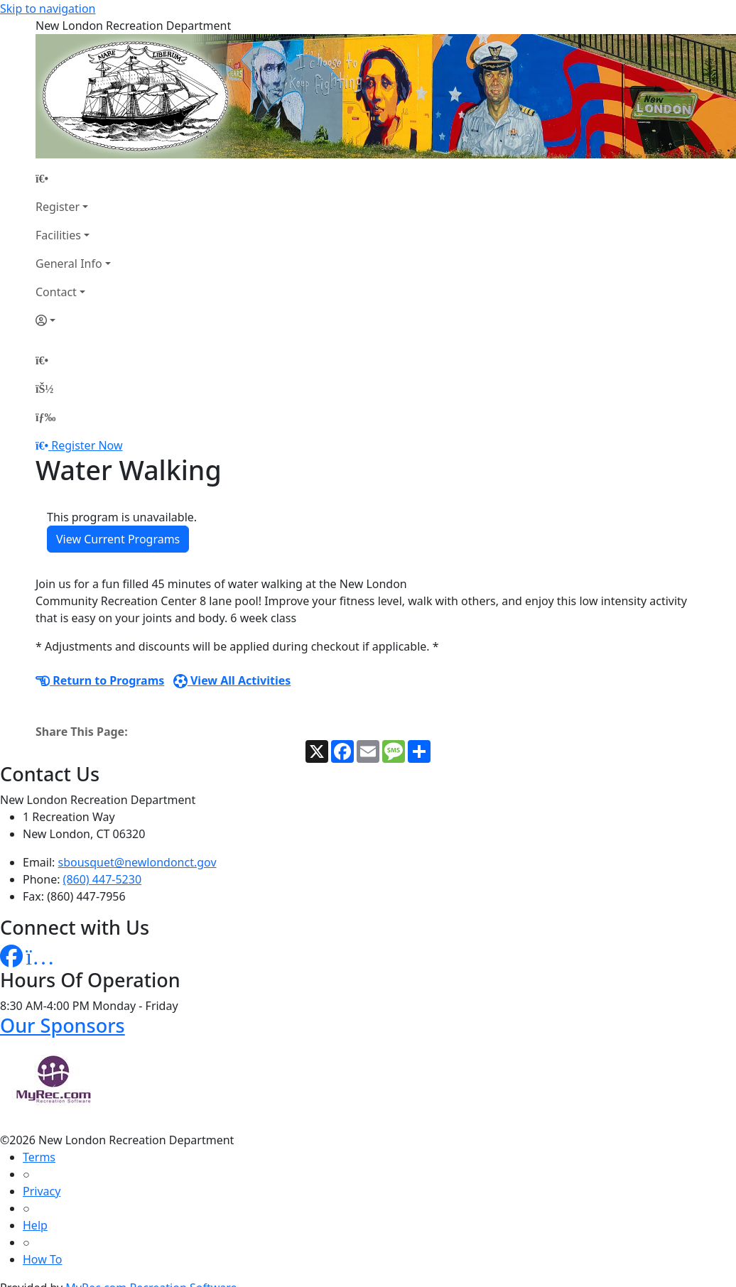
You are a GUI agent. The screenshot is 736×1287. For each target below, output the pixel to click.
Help (35, 1225)
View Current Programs (118, 539)
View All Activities (232, 680)
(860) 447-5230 (102, 879)
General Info (69, 263)
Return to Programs (100, 680)
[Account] (73, 320)
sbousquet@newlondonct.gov (137, 862)
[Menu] (45, 417)
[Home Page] (73, 178)
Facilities (58, 235)
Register (58, 206)
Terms (39, 1157)
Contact (56, 292)
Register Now (86, 445)
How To (42, 1259)
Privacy (41, 1191)
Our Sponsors (62, 1025)
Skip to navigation (47, 8)
